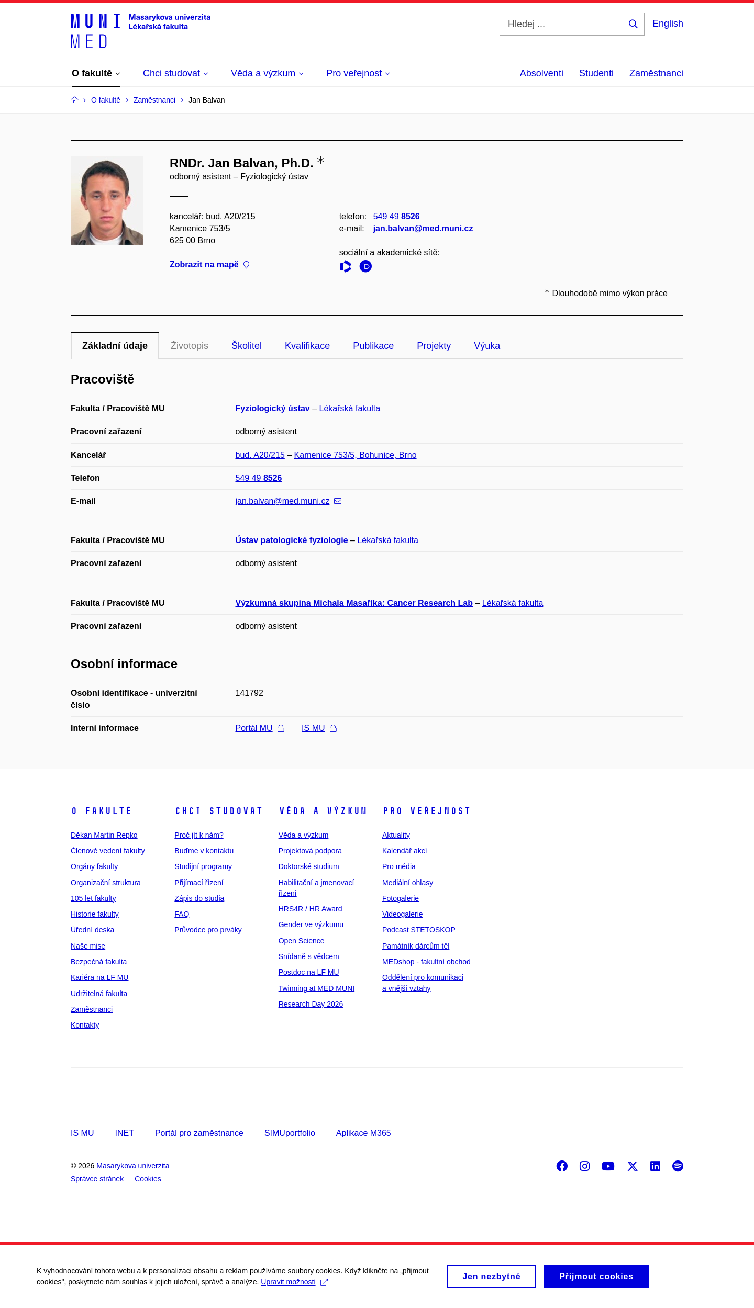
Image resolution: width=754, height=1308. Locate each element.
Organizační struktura (106, 882)
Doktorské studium (309, 866)
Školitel (246, 346)
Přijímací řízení (198, 882)
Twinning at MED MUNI (316, 988)
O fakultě (101, 811)
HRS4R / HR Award (310, 909)
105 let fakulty (93, 898)
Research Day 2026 (311, 1004)
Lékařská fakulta (350, 408)
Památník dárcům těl (415, 946)
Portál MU (260, 728)
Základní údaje (115, 346)
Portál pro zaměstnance (199, 1133)
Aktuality (396, 835)
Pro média (399, 866)
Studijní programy (203, 866)
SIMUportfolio (289, 1133)
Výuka (487, 346)
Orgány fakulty (94, 866)
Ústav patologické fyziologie (292, 540)
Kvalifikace (307, 346)
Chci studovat (218, 811)
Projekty (434, 346)
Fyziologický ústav (273, 408)
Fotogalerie (400, 898)
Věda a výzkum (323, 811)
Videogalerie (402, 914)
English (667, 23)
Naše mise (88, 946)
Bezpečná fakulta (99, 961)
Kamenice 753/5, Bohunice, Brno (355, 454)
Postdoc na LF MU (309, 972)
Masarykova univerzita (132, 1166)
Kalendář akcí (404, 851)
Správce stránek (97, 1179)
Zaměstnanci (656, 73)
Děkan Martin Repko (104, 835)
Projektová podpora (310, 851)
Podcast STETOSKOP (419, 930)
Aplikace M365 (363, 1133)
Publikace (373, 346)
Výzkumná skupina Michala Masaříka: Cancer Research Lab (354, 603)
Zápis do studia (199, 898)
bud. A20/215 (260, 454)
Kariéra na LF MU (99, 977)
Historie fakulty (95, 914)
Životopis (189, 346)
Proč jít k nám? (198, 835)
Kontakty (85, 1025)
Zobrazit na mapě (209, 265)
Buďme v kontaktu (204, 851)
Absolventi (541, 73)
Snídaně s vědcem (309, 956)
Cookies (148, 1179)
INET (124, 1133)
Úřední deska (92, 930)
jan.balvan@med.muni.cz (423, 228)
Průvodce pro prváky (207, 930)
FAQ (181, 914)
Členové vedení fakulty (108, 851)
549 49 (396, 216)
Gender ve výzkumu (311, 924)
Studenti (596, 73)
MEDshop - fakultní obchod (426, 961)
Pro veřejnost (426, 811)
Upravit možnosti (294, 1287)
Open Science (302, 941)
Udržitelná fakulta (99, 993)
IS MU (319, 728)
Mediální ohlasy (407, 882)
